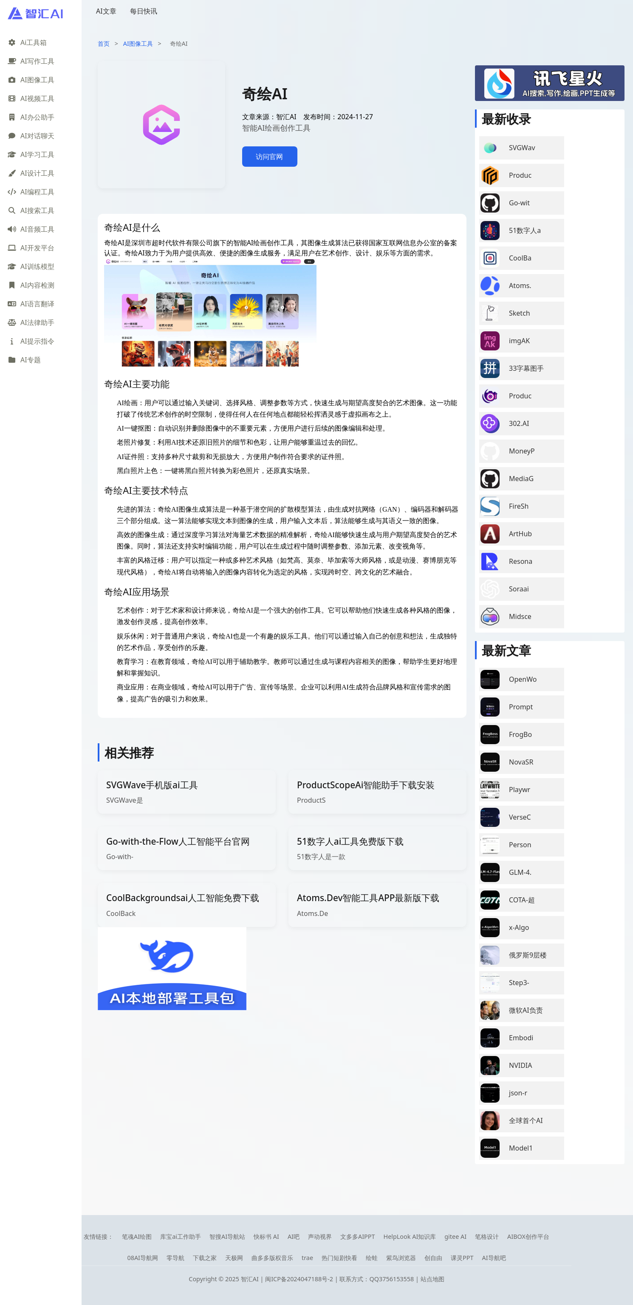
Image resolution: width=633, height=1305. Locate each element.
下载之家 (205, 1258)
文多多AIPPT (357, 1236)
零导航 (175, 1258)
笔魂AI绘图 (137, 1236)
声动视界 (320, 1236)
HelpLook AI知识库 (409, 1236)
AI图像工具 (138, 43)
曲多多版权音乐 (272, 1258)
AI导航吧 (494, 1258)
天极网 (234, 1258)
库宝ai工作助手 (180, 1236)
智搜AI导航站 (227, 1236)
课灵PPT (462, 1258)
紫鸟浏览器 (401, 1258)
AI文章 (106, 11)
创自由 (433, 1258)
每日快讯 (143, 11)
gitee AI (455, 1236)
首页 (104, 43)
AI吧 (294, 1236)
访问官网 (269, 156)
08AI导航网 (142, 1258)
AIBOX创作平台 (528, 1236)
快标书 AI (266, 1236)
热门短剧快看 (339, 1258)
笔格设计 (487, 1236)
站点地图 (432, 1279)
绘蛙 (372, 1258)
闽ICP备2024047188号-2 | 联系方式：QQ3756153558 (340, 1279)
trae (307, 1258)
